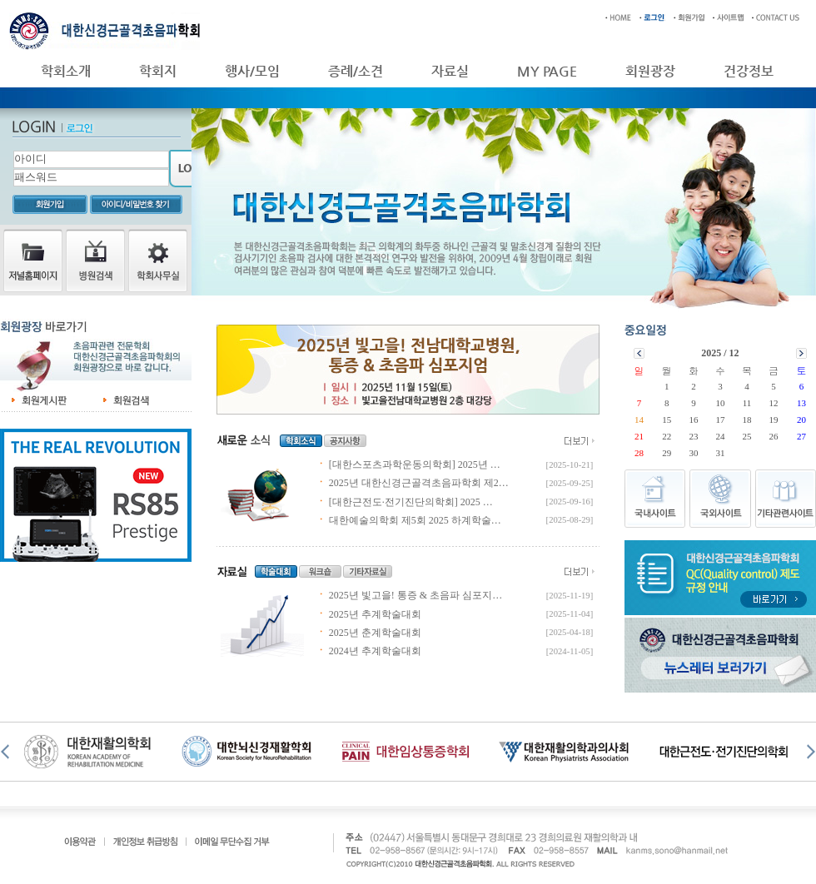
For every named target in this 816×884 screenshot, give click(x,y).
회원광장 (650, 71)
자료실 (450, 71)
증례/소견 (355, 71)
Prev (6, 752)
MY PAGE (547, 71)
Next (810, 752)
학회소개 (66, 71)
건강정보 (749, 71)
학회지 (158, 71)
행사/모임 (252, 71)
